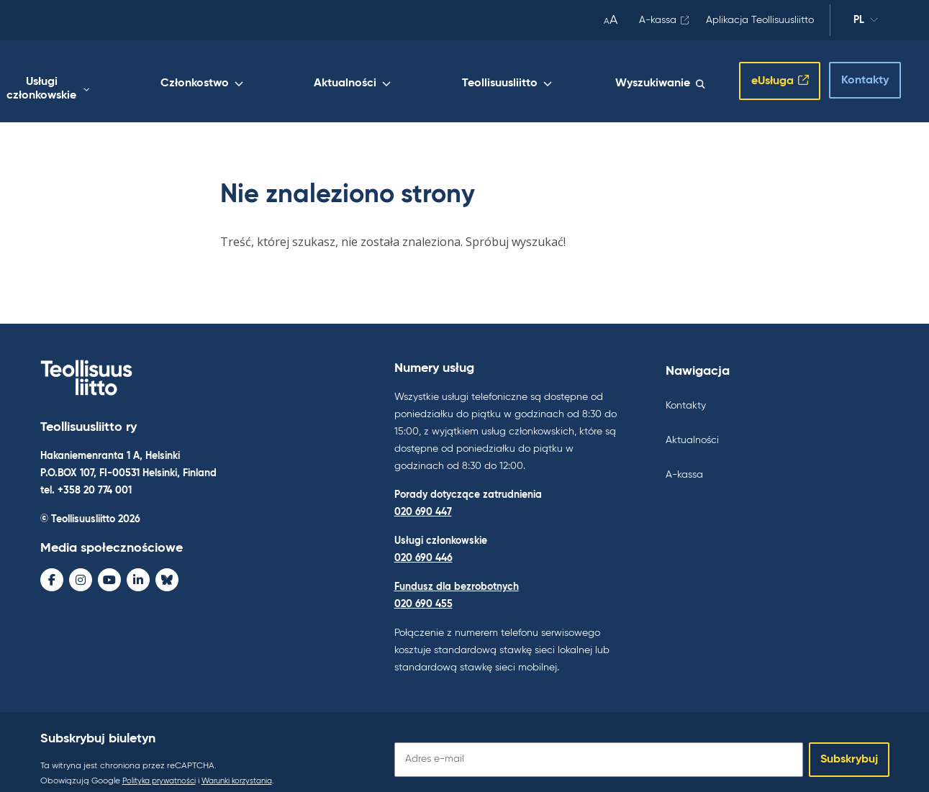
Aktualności (445, 77)
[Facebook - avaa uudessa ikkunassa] (51, 566)
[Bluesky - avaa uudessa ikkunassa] (166, 566)
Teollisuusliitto (546, 77)
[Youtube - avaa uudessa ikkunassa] (109, 566)
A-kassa (657, 20)
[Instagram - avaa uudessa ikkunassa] (80, 566)
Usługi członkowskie (230, 77)
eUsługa (758, 74)
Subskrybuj (849, 744)
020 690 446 (423, 543)
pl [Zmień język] (865, 22)
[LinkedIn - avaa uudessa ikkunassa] (138, 566)
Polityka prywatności (163, 766)
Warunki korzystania (249, 766)
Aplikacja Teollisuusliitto (760, 20)
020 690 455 (423, 589)
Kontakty (852, 72)
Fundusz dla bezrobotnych (456, 572)
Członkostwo (348, 77)
